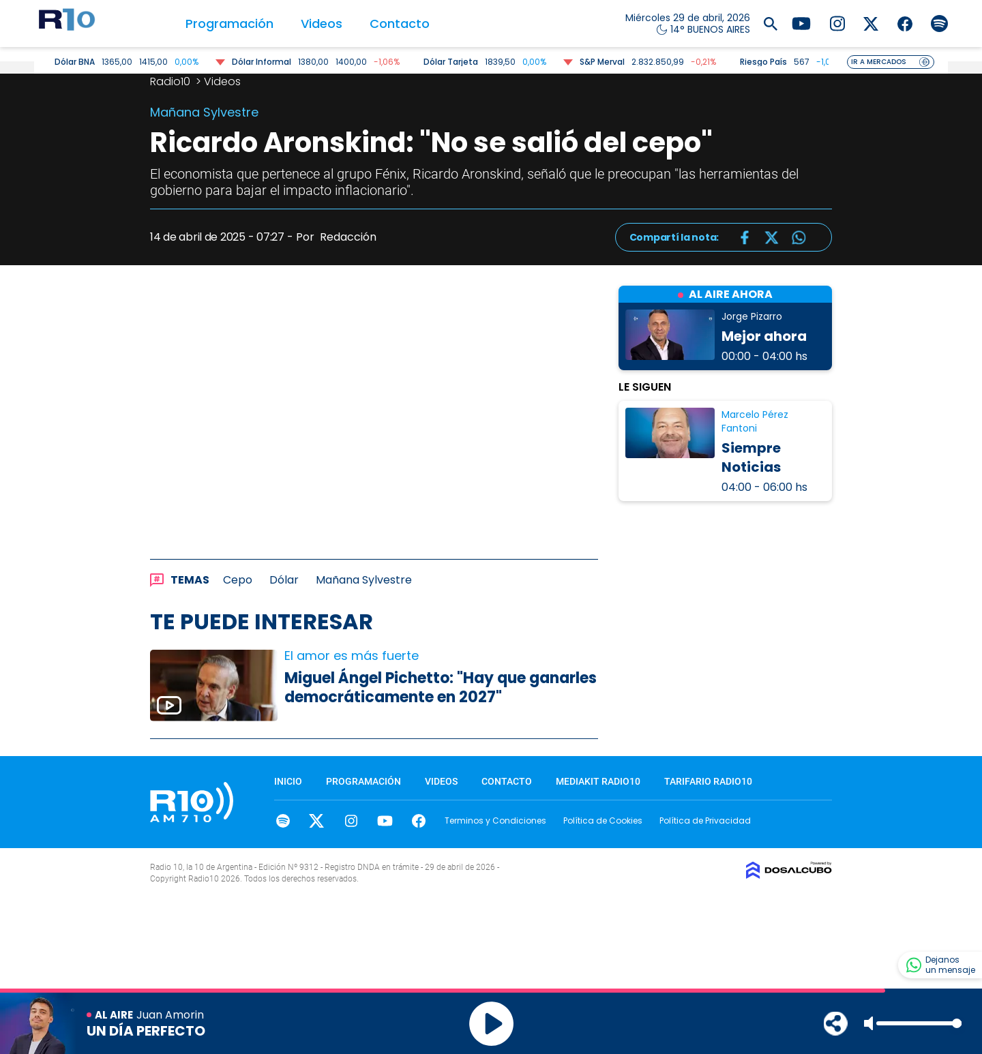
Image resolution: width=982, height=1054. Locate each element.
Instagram (350, 821)
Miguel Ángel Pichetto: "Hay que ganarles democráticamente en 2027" (440, 687)
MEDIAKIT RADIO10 (598, 781)
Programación (229, 23)
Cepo (237, 580)
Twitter (316, 821)
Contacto (400, 23)
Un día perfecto (146, 1030)
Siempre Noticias (751, 457)
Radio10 (171, 82)
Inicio (288, 781)
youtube (384, 821)
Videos (321, 23)
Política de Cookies (602, 820)
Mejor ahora (764, 336)
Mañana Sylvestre (364, 580)
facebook (419, 821)
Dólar (284, 580)
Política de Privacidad (705, 820)
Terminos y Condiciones (495, 820)
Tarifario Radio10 (708, 781)
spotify (282, 821)
